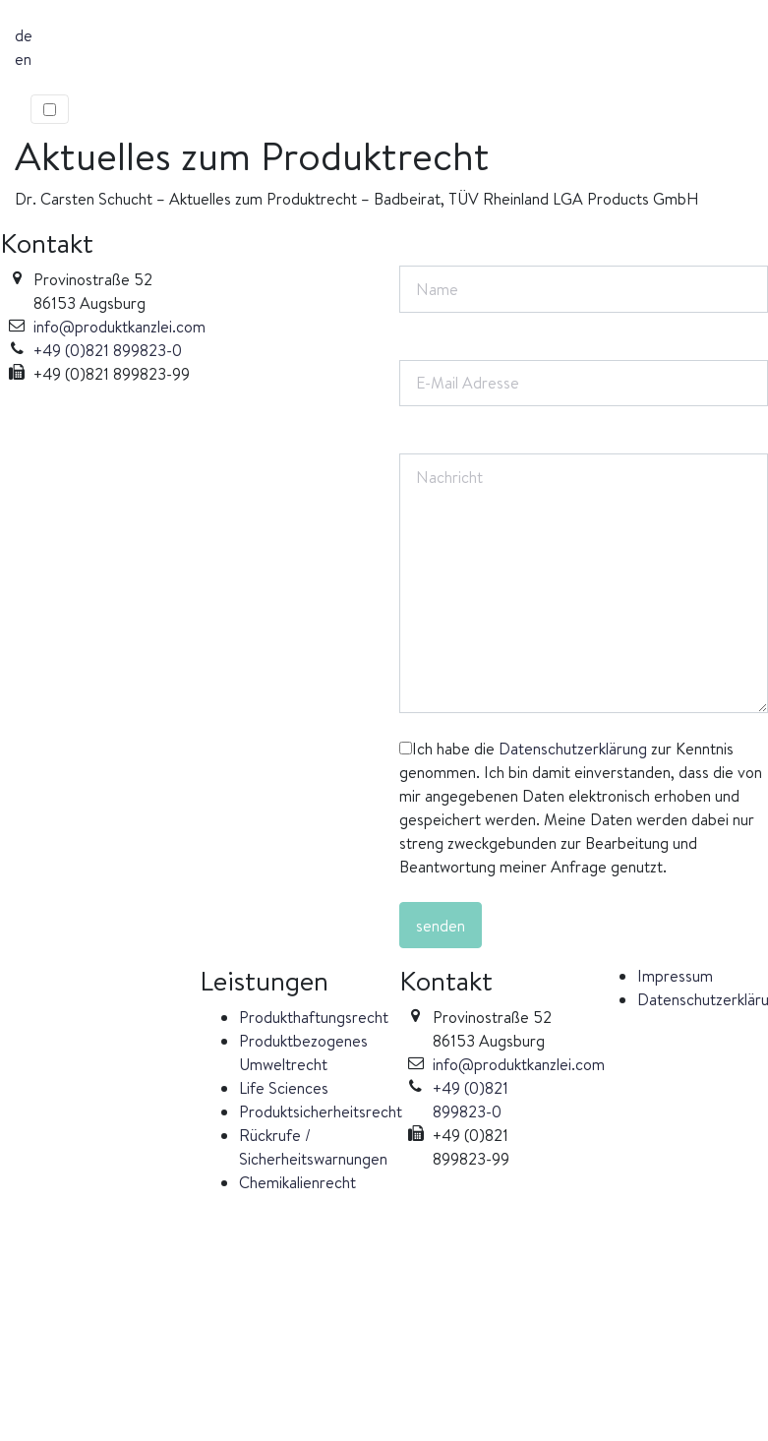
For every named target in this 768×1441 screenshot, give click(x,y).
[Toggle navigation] (49, 109)
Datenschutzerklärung (573, 748)
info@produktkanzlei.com (119, 326)
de (23, 35)
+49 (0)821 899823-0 (107, 350)
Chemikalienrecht (297, 1182)
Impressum (675, 976)
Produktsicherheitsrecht (320, 1111)
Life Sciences (283, 1088)
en (23, 59)
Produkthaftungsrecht (313, 1017)
